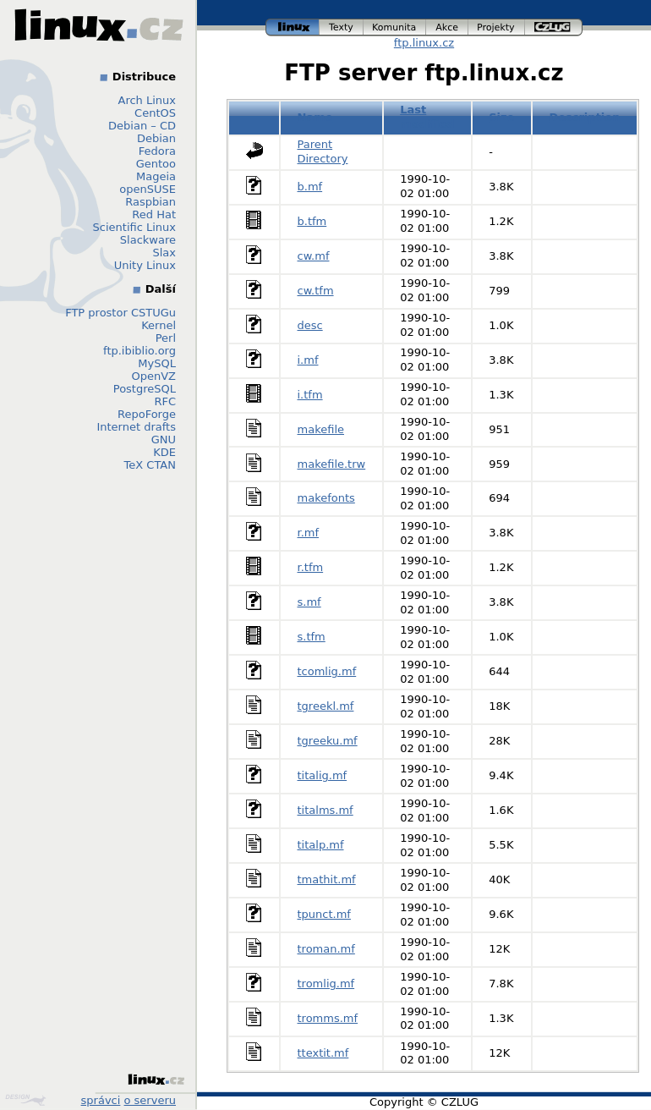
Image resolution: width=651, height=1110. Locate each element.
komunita (395, 27)
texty (342, 27)
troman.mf (326, 948)
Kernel (158, 325)
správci (101, 1100)
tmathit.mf (327, 879)
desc (310, 325)
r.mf (309, 532)
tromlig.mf (326, 983)
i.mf (308, 360)
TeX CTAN (150, 465)
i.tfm (310, 394)
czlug (554, 27)
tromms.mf (328, 1018)
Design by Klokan (25, 1100)
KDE (164, 452)
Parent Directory (323, 151)
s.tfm (312, 636)
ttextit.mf (323, 1053)
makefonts (326, 498)
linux (292, 27)
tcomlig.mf (327, 671)
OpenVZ (153, 376)
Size (501, 117)
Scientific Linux (134, 227)
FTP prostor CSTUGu (120, 312)
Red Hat (154, 214)
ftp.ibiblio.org (139, 350)
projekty (496, 27)
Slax (164, 252)
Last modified (427, 116)
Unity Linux (145, 265)
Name (315, 117)
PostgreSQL (144, 388)
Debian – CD (142, 125)
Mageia (156, 176)
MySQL (157, 363)
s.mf (309, 602)
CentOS (155, 113)
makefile (321, 429)
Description (584, 117)
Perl (166, 338)
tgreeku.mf (328, 740)
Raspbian (150, 201)
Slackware (148, 240)
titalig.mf (322, 775)
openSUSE (147, 189)
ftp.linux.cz (424, 42)
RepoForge (147, 414)
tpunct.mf (324, 914)
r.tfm (311, 567)
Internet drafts (136, 426)
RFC (165, 401)
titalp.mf (321, 844)
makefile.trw (332, 464)
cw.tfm (316, 290)
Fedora (157, 151)
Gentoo (156, 163)
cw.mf (314, 256)
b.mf (310, 186)
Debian (156, 138)
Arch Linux (147, 100)
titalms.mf (325, 810)
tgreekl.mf (326, 706)
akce (447, 27)
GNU (163, 439)
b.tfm (312, 221)
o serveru (150, 1100)
